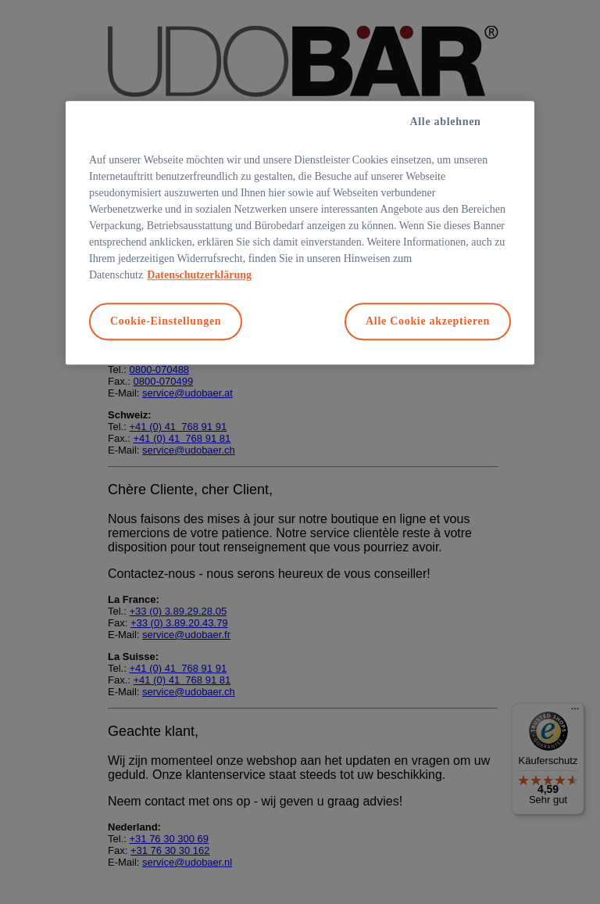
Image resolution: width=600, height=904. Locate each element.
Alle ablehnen (444, 122)
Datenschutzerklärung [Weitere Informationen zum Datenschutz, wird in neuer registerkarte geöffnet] (199, 276)
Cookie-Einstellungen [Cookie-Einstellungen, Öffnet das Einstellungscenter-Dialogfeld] (165, 322)
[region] (300, 233)
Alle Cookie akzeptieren (428, 322)
